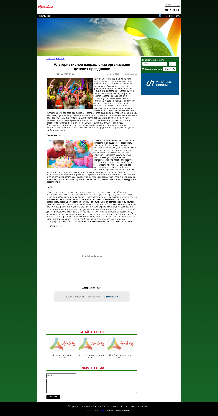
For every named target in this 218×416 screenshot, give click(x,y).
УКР (171, 15)
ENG (177, 15)
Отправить (53, 396)
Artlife (101, 410)
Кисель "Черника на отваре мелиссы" (91, 348)
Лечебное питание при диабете (120, 348)
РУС (165, 15)
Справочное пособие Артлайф (62, 348)
